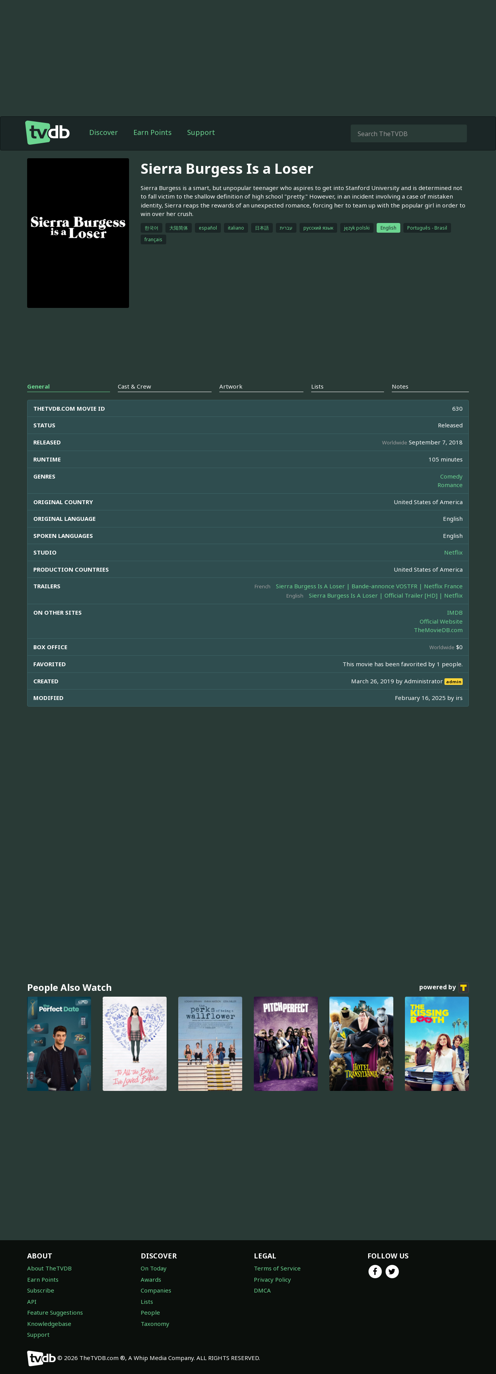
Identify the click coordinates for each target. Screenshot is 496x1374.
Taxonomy (155, 1323)
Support (201, 132)
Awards (151, 1279)
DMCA (262, 1290)
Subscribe (40, 1290)
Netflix (453, 552)
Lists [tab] (317, 386)
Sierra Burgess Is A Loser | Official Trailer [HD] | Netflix (386, 595)
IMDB (455, 612)
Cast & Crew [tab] (134, 386)
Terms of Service (277, 1268)
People (150, 1312)
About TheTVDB (49, 1268)
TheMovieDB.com (438, 630)
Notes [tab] (400, 386)
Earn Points (152, 132)
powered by (444, 987)
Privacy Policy (272, 1279)
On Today (154, 1268)
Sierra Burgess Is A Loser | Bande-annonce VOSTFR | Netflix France (369, 586)
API (31, 1301)
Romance (450, 485)
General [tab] (38, 386)
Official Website (441, 621)
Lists (147, 1301)
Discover (103, 132)
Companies (156, 1290)
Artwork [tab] (231, 386)
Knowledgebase (49, 1323)
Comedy (451, 476)
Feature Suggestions (55, 1312)
